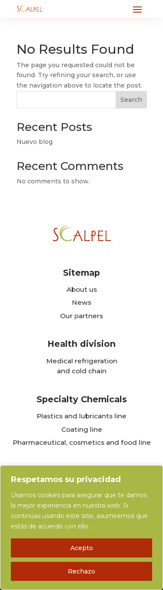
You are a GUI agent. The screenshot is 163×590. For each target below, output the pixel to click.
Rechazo (81, 571)
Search (131, 100)
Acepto (81, 548)
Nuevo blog (35, 142)
